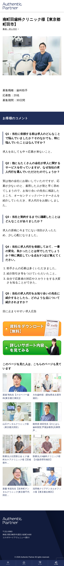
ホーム (24, 564)
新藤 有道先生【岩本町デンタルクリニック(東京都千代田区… (16, 491)
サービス (40, 564)
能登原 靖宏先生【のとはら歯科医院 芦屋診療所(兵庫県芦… (46, 427)
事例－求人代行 (10, 29)
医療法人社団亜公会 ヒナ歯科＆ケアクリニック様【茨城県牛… (17, 459)
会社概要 (56, 564)
